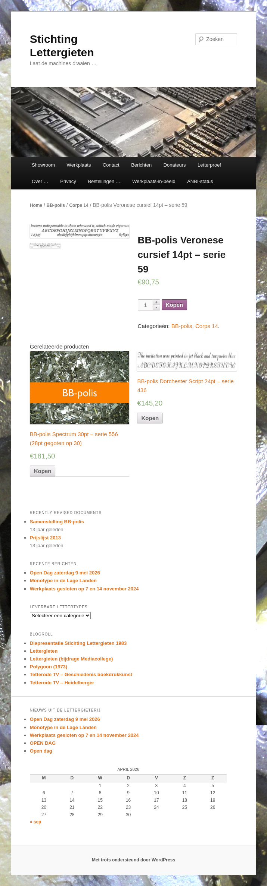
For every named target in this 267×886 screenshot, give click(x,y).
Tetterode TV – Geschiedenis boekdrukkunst (81, 674)
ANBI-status (200, 181)
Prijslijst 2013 (45, 537)
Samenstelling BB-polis (57, 521)
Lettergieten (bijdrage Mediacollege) (71, 659)
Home (36, 205)
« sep (35, 821)
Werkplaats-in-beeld (153, 181)
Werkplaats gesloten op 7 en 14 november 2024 (84, 589)
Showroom (43, 165)
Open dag (41, 751)
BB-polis (56, 205)
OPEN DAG (43, 743)
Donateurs (175, 165)
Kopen (174, 305)
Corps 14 (78, 205)
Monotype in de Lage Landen (63, 580)
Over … (40, 181)
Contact (111, 165)
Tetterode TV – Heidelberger (62, 682)
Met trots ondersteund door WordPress (133, 860)
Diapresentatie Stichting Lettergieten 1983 (78, 643)
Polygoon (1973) (48, 666)
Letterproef (209, 165)
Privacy (68, 181)
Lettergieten (44, 651)
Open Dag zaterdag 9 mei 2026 (65, 573)
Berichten (141, 165)
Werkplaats (79, 165)
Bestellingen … (104, 181)
